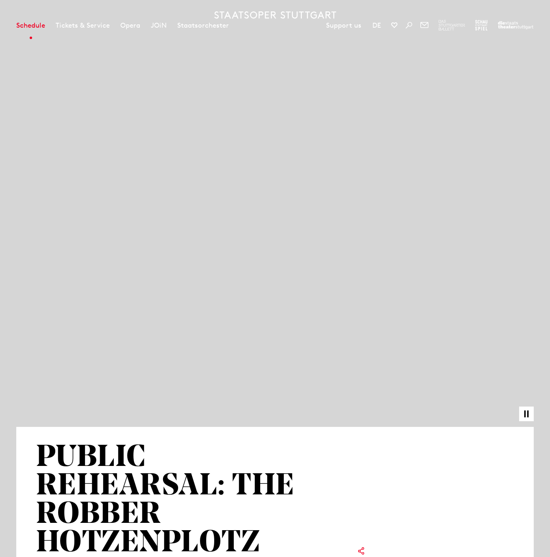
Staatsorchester (203, 25)
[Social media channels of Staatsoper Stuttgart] (394, 25)
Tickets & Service (83, 25)
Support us (343, 25)
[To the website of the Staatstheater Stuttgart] (516, 25)
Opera (130, 25)
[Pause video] (526, 414)
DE (376, 25)
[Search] (409, 25)
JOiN (159, 25)
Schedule (30, 25)
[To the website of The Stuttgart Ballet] (452, 25)
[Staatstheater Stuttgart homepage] (275, 15)
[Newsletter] (424, 25)
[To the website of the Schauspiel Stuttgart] (481, 25)
